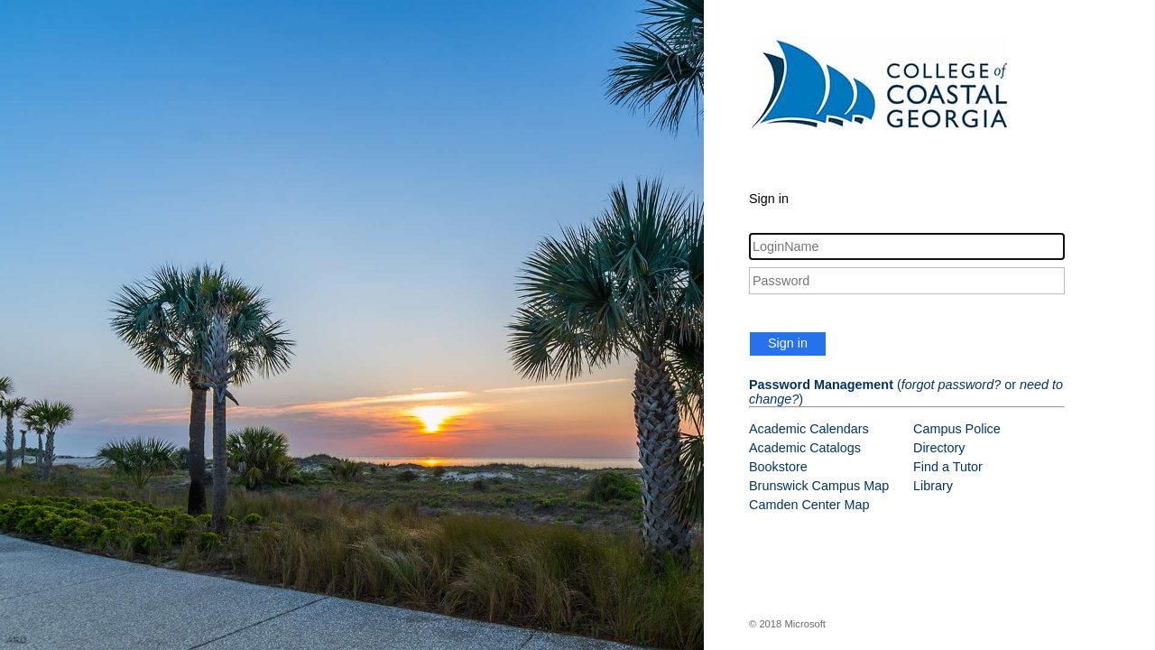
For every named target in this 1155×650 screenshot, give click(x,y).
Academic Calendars (809, 429)
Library (933, 485)
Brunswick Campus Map (819, 485)
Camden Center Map (809, 504)
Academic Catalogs (805, 448)
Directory (939, 448)
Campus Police (957, 429)
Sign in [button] (788, 343)
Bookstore (778, 467)
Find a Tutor (948, 467)
